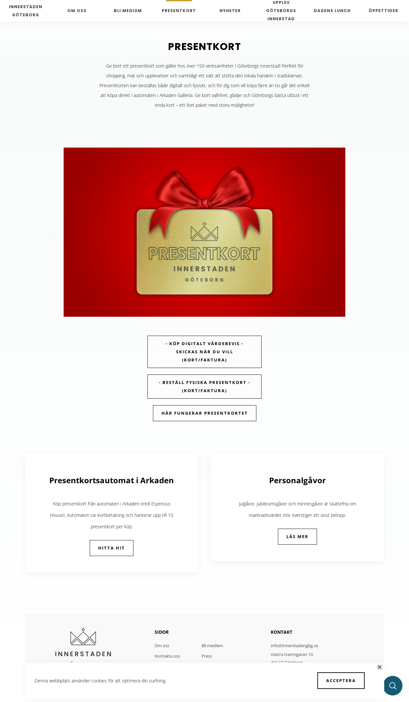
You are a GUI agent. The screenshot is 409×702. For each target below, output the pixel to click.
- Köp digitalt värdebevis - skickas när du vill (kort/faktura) (204, 352)
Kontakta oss (167, 656)
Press (207, 656)
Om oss (162, 645)
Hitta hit (111, 548)
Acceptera (341, 680)
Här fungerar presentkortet (204, 413)
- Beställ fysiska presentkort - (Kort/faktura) (204, 386)
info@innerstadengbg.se (294, 645)
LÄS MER (297, 536)
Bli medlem (212, 645)
